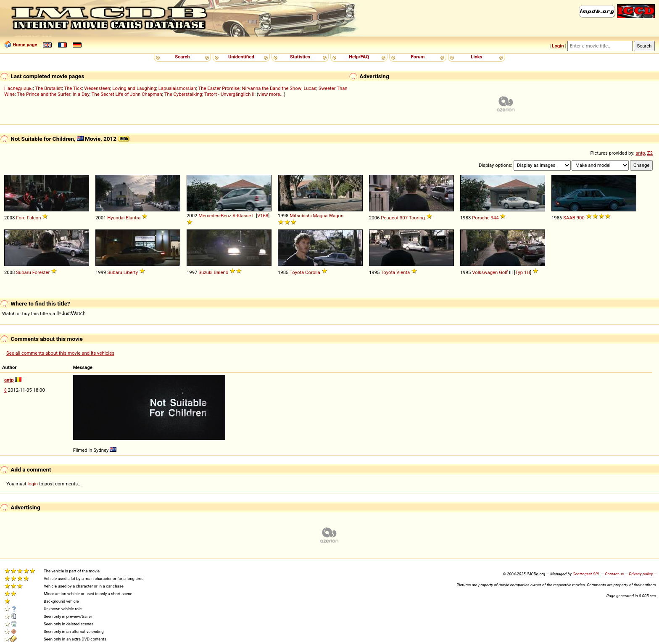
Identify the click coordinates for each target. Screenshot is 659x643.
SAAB (569, 218)
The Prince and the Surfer (43, 94)
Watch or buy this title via (43, 313)
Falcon (34, 218)
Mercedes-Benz (214, 216)
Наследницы (18, 88)
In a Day (81, 94)
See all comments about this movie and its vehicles (60, 353)
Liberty (131, 272)
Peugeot (389, 218)
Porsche (480, 218)
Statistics (300, 57)
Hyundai (115, 218)
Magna (320, 216)
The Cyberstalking (183, 94)
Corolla (312, 272)
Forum (418, 57)
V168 (262, 216)
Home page (25, 44)
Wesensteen (97, 88)
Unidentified (241, 57)
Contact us (614, 574)
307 (404, 218)
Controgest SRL (586, 574)
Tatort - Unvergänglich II (229, 94)
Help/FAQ (359, 57)
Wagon (336, 216)
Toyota (297, 272)
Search (182, 57)
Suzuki (205, 272)
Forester (41, 272)
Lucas (309, 88)
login (33, 484)
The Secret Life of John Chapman (127, 94)
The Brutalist (48, 88)
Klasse (244, 216)
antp (640, 153)
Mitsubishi (300, 216)
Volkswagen (485, 272)
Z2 (650, 153)
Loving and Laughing (134, 88)
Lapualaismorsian (177, 88)
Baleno (221, 272)
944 (495, 218)
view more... (271, 94)
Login (558, 46)
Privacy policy (641, 574)
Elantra (133, 218)
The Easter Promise (219, 88)
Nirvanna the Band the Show (271, 88)
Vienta (403, 272)
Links (476, 57)
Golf (503, 272)
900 (581, 218)
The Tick (73, 88)
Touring (417, 218)
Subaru (23, 272)
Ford (21, 218)
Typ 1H (522, 272)
